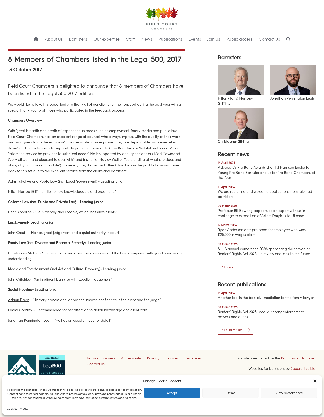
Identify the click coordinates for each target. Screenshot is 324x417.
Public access (239, 39)
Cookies (12, 408)
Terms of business (101, 358)
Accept (172, 393)
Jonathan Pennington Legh (30, 320)
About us (54, 39)
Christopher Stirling (23, 253)
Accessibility (131, 358)
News (146, 39)
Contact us (269, 39)
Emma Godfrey (20, 310)
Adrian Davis (18, 300)
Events (194, 39)
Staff (130, 39)
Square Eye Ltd (303, 368)
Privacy (24, 408)
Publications (170, 39)
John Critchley (19, 279)
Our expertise (106, 39)
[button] (315, 381)
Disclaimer (192, 358)
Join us (213, 39)
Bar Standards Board (298, 358)
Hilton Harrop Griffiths (25, 191)
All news (227, 267)
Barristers (78, 39)
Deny (231, 393)
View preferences (289, 393)
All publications (232, 330)
